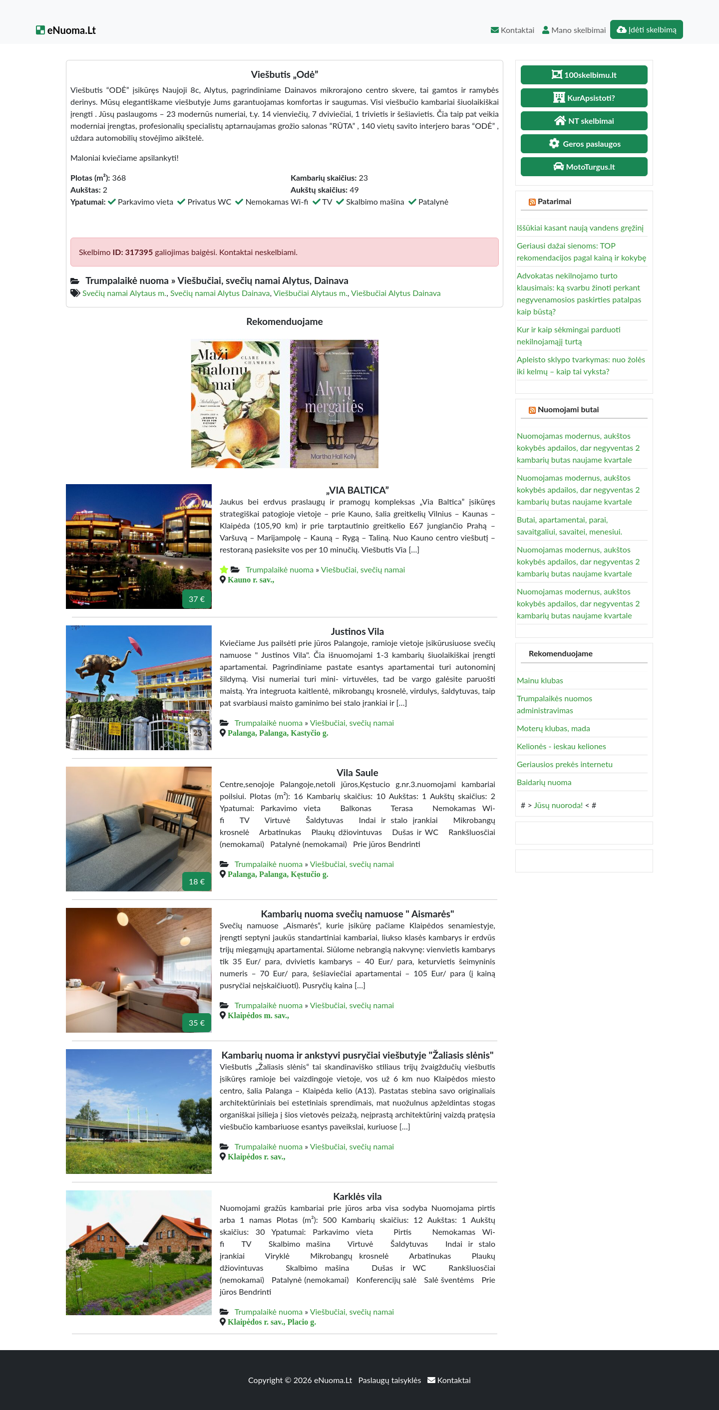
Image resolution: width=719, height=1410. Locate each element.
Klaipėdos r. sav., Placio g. (272, 1322)
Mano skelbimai (574, 29)
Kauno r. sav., (251, 579)
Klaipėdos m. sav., (258, 1015)
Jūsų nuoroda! (558, 805)
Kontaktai (512, 29)
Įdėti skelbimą (647, 29)
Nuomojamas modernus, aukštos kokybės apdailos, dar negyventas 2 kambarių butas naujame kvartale (578, 447)
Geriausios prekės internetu (565, 764)
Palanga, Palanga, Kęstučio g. (278, 874)
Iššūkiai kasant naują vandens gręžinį (580, 227)
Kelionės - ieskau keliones (561, 746)
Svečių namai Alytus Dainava (220, 292)
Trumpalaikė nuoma (280, 569)
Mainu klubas (540, 680)
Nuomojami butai (568, 409)
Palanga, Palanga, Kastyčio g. (278, 733)
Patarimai (554, 201)
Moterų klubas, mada (553, 728)
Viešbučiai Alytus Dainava (396, 292)
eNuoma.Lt (66, 30)
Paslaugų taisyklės (390, 1380)
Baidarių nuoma (544, 782)
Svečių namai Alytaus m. (124, 292)
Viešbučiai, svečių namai (363, 569)
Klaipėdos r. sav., (256, 1156)
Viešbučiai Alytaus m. (311, 292)
